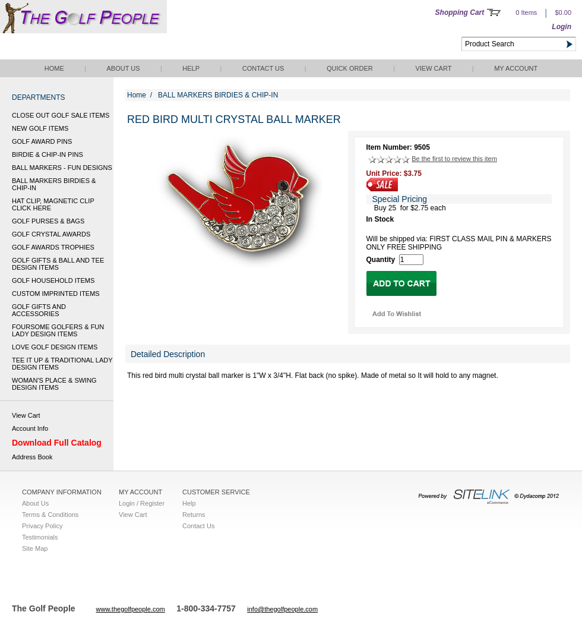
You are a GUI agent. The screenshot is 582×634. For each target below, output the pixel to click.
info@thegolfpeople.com (282, 609)
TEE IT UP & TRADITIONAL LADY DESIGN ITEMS (62, 364)
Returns (193, 514)
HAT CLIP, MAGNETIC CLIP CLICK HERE (53, 204)
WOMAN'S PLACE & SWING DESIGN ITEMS (54, 384)
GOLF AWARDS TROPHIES (53, 247)
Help (191, 68)
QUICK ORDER (350, 68)
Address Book (32, 456)
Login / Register (142, 503)
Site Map (35, 548)
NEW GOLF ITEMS (40, 128)
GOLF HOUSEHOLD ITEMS (53, 280)
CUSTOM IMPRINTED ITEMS (56, 293)
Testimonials (40, 537)
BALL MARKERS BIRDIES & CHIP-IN (54, 184)
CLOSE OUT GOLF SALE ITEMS (60, 115)
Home (54, 68)
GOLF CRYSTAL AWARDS (51, 234)
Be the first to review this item (454, 158)
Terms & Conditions (50, 514)
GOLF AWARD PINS (42, 141)
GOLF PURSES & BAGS (48, 221)
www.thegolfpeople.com (130, 609)
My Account (515, 68)
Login (561, 27)
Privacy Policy (42, 525)
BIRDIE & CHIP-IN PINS (47, 154)
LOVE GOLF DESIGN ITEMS (54, 347)
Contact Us (263, 68)
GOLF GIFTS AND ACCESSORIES (39, 310)
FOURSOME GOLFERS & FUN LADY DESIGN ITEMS (58, 330)
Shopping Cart (460, 12)
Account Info (30, 428)
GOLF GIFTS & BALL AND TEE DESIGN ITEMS (58, 264)
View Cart (433, 68)
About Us (123, 68)
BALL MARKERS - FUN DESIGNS (62, 167)
